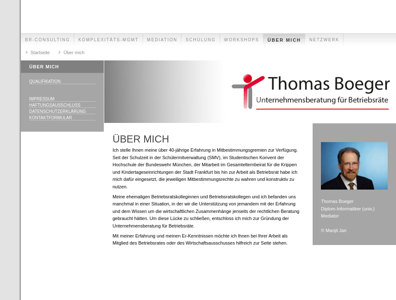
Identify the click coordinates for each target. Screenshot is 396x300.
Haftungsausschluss (54, 105)
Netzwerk (324, 40)
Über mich (284, 40)
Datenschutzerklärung (57, 111)
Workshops (241, 40)
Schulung (200, 40)
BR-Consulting (47, 40)
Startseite (40, 52)
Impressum (42, 99)
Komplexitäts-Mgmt (108, 40)
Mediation (162, 40)
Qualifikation (44, 81)
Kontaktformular (50, 117)
